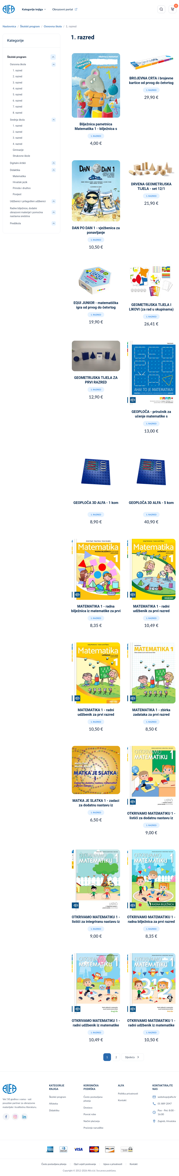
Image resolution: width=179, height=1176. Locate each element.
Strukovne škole (21, 155)
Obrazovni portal (62, 9)
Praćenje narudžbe (93, 1127)
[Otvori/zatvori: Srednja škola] (54, 120)
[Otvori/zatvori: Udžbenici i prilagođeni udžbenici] (54, 201)
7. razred (17, 106)
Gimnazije (18, 150)
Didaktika (15, 170)
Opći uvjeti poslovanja (85, 1164)
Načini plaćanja (92, 1121)
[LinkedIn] (24, 1116)
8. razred (17, 112)
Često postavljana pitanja (93, 1098)
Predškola (15, 223)
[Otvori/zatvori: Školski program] (53, 57)
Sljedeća (132, 1057)
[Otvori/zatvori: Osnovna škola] (54, 64)
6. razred (17, 100)
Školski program (30, 26)
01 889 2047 (165, 1103)
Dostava (88, 1107)
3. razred (17, 82)
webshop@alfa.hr (167, 1096)
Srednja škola (17, 119)
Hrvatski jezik (20, 182)
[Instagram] (15, 1116)
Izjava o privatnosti (112, 1164)
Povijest (17, 194)
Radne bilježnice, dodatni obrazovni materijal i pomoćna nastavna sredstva (26, 212)
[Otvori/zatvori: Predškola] (54, 223)
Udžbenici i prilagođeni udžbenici (28, 201)
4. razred (17, 88)
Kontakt (122, 1100)
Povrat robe (90, 1114)
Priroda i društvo (22, 188)
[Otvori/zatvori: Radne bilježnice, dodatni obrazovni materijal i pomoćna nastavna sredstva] (54, 212)
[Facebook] (6, 1116)
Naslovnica (9, 26)
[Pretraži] (161, 9)
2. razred (17, 76)
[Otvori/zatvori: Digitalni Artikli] (54, 163)
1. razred (17, 70)
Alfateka (53, 1103)
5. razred (17, 94)
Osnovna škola (53, 26)
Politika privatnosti (128, 1093)
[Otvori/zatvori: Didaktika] (54, 170)
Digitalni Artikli (18, 163)
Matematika (19, 176)
